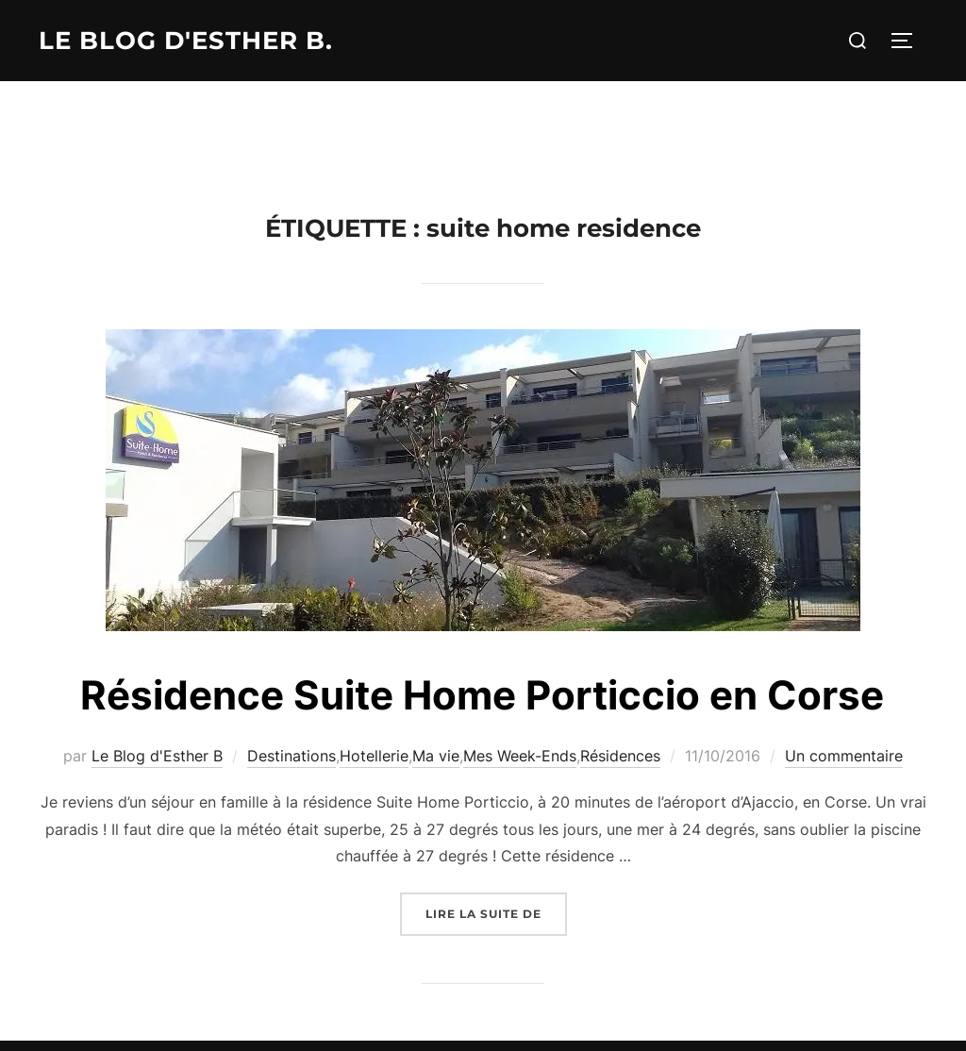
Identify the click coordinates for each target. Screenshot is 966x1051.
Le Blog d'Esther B (157, 755)
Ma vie (435, 755)
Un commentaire (844, 755)
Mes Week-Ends (519, 755)
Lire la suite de (496, 912)
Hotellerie (374, 755)
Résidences (620, 755)
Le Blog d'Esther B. (186, 40)
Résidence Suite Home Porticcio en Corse (482, 695)
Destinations (291, 755)
